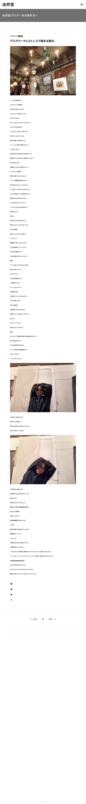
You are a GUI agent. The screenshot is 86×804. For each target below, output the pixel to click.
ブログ (20, 36)
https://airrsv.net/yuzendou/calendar (21, 569)
